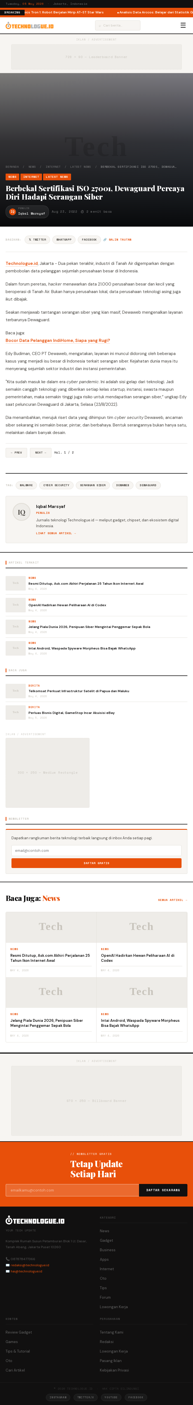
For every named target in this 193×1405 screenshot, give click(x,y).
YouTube (111, 1397)
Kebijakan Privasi (114, 1370)
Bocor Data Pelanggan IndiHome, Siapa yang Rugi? (58, 340)
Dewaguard (148, 485)
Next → (40, 452)
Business (108, 1250)
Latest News (80, 167)
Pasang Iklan (111, 1360)
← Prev (16, 452)
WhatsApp (64, 240)
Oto (103, 1278)
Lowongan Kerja (114, 1307)
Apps (104, 1259)
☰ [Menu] (183, 25)
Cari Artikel (15, 1370)
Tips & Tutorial (18, 1351)
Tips (103, 1288)
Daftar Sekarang (163, 1190)
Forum (105, 1297)
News (32, 167)
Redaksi (107, 1341)
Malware (26, 485)
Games (12, 1341)
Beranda (12, 167)
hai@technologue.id (26, 1271)
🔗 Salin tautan (117, 240)
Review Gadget (19, 1332)
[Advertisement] (96, 123)
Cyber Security (56, 485)
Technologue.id (22, 263)
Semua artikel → (172, 900)
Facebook (89, 240)
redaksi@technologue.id (30, 1265)
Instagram (58, 1397)
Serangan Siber (93, 485)
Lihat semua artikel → (56, 533)
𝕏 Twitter (37, 240)
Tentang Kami (111, 1332)
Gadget (106, 1240)
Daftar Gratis (96, 863)
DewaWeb (122, 485)
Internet (53, 167)
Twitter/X (85, 1397)
